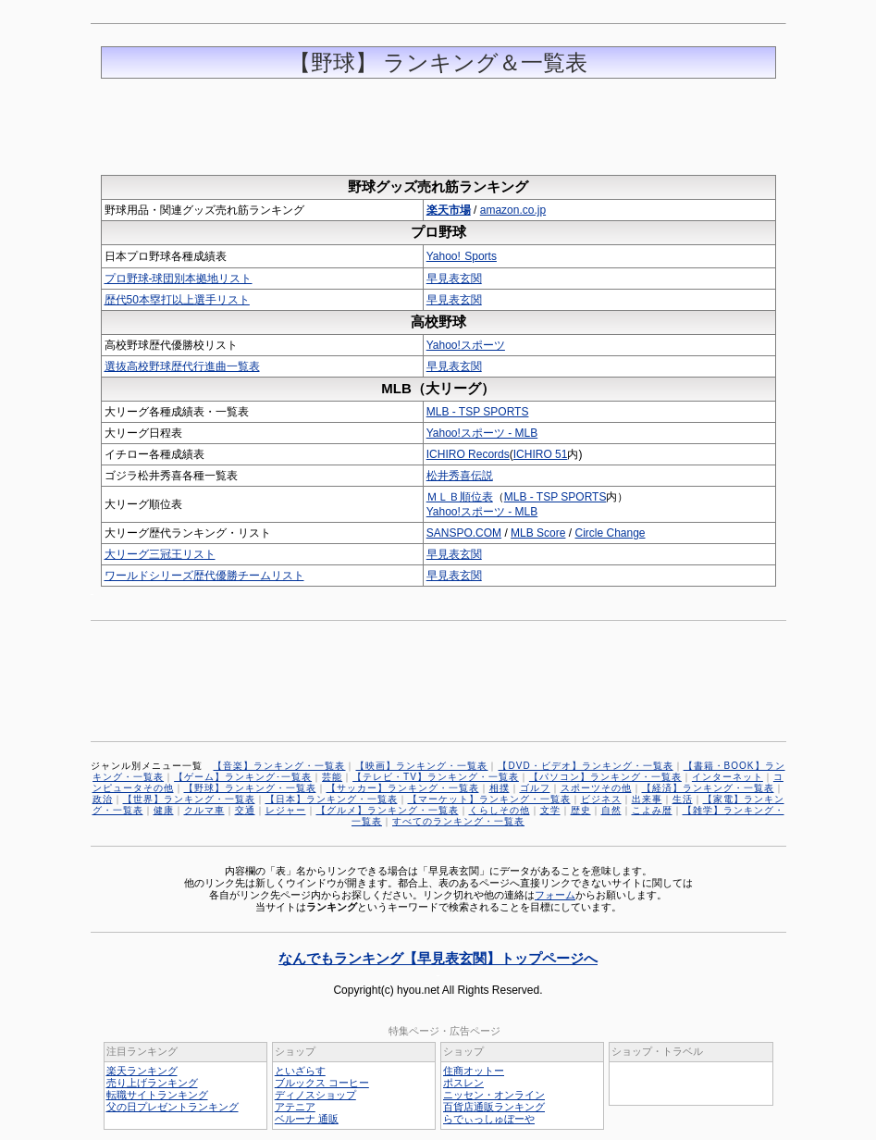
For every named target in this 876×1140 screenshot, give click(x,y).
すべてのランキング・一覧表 (458, 821)
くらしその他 (499, 810)
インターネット (727, 777)
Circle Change (609, 533)
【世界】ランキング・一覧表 (189, 799)
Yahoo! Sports (461, 256)
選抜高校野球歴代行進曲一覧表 (182, 366)
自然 (611, 810)
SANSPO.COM (463, 533)
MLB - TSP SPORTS (477, 411)
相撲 (499, 788)
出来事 (647, 799)
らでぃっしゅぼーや (489, 1118)
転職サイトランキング (157, 1094)
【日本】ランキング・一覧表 (331, 799)
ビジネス (601, 799)
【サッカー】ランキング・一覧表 (403, 788)
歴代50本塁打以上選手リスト (177, 299)
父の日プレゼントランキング (172, 1106)
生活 (682, 799)
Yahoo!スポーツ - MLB (481, 433)
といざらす (300, 1070)
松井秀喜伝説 (459, 475)
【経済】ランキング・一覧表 (708, 788)
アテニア (295, 1106)
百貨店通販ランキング (494, 1106)
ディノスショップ (315, 1094)
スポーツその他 (596, 788)
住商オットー (473, 1070)
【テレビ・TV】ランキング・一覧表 (435, 777)
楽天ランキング (142, 1070)
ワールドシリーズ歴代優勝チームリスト (204, 575)
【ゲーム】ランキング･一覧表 (243, 777)
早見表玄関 (454, 278)
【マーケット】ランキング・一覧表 (489, 799)
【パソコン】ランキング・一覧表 (605, 777)
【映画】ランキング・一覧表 (421, 766)
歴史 (581, 810)
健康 (164, 810)
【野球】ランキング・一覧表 (250, 788)
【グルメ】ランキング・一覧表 (387, 810)
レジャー (285, 810)
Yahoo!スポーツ (465, 345)
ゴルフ (535, 788)
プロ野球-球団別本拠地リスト (179, 278)
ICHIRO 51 (540, 454)
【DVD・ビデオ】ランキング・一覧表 (585, 766)
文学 (550, 810)
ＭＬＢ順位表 (459, 496)
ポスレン (463, 1082)
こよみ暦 (652, 810)
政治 (103, 799)
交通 (245, 810)
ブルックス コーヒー (322, 1082)
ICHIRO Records (468, 454)
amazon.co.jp (513, 210)
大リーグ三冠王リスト (160, 554)
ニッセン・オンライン (494, 1094)
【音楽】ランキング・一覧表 (279, 766)
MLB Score (538, 533)
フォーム (555, 894)
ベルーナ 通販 (307, 1118)
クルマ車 (204, 810)
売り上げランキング (152, 1082)
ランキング (331, 906)
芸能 (332, 777)
